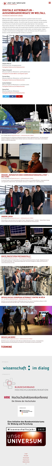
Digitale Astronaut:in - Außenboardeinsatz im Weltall (23, 135)
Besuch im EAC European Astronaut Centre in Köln (23, 297)
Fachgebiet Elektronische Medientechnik (13, 67)
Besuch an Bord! (8, 337)
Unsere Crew (7, 216)
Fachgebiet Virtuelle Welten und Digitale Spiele (15, 73)
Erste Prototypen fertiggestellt (16, 256)
